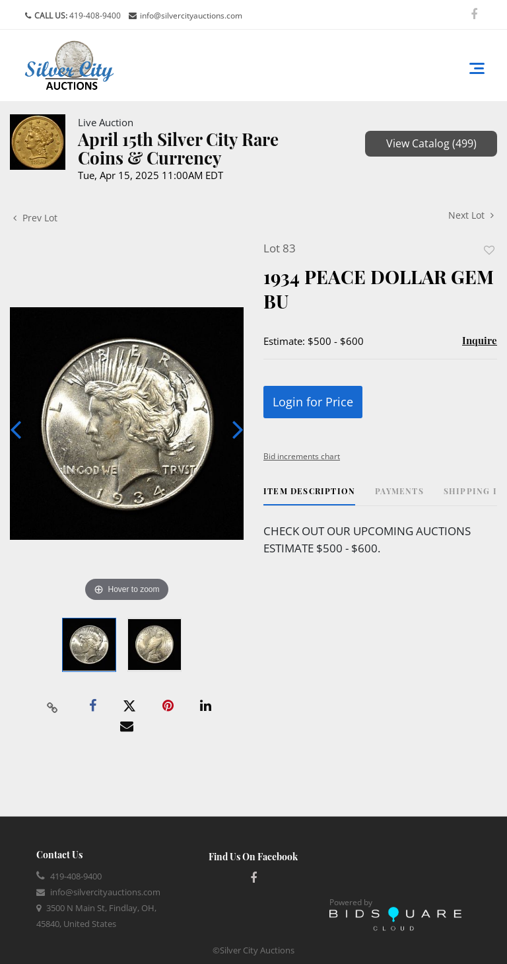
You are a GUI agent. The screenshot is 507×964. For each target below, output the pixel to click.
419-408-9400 (94, 15)
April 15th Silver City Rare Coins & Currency (178, 148)
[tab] (309, 495)
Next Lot (471, 215)
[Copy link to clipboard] (53, 706)
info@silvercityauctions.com (191, 15)
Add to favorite (489, 250)
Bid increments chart (301, 456)
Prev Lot (35, 217)
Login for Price (313, 402)
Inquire (479, 340)
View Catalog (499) (431, 143)
